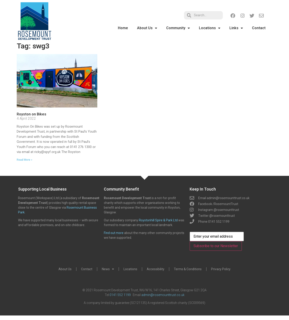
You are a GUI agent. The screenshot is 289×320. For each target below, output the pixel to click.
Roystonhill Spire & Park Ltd (158, 220)
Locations (209, 28)
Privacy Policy (221, 269)
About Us (147, 28)
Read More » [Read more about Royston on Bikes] (24, 159)
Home (123, 28)
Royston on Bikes (31, 114)
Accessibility (155, 269)
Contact (259, 28)
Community (178, 28)
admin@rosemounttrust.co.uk (162, 295)
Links (236, 28)
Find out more (114, 233)
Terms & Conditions (188, 269)
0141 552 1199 (120, 295)
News (108, 269)
